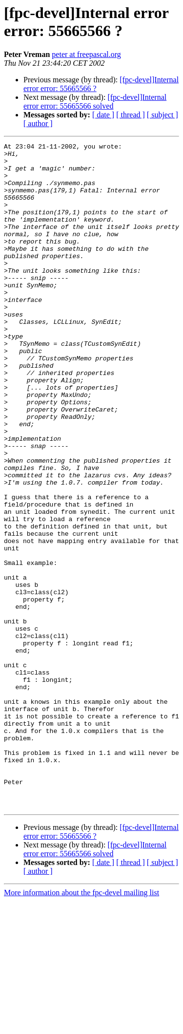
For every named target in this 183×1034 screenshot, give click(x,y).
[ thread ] (130, 115)
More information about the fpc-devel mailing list (81, 1025)
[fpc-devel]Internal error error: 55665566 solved (94, 101)
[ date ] (103, 115)
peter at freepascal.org (86, 54)
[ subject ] (162, 115)
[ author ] (38, 123)
